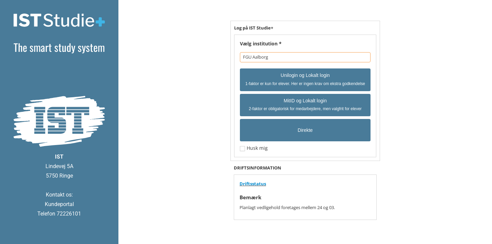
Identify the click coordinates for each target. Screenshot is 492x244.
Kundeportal (59, 204)
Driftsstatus (253, 184)
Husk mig (256, 148)
